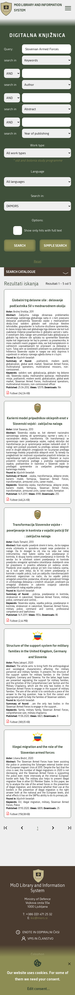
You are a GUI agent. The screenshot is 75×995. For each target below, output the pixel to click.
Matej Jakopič (20, 662)
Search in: (37, 196)
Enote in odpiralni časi (40, 932)
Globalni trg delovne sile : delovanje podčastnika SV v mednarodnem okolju (37, 303)
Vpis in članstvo (40, 938)
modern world (33, 378)
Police (17, 805)
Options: (37, 220)
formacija (31, 488)
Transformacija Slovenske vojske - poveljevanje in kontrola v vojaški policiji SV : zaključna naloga (38, 530)
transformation (13, 490)
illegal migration (31, 802)
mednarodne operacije (42, 375)
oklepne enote (60, 485)
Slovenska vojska (20, 375)
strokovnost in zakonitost (29, 606)
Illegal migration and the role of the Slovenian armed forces (37, 749)
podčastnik (19, 378)
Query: (8, 49)
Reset (37, 261)
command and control (39, 609)
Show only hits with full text (43, 230)
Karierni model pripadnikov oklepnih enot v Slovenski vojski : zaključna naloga (37, 421)
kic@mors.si (39, 918)
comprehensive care (16, 713)
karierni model (14, 488)
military (45, 802)
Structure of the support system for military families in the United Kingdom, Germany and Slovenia (37, 651)
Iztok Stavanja (20, 429)
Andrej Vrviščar (20, 311)
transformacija (44, 485)
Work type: (37, 145)
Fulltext (14, 393)
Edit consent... (38, 988)
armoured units (30, 490)
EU (19, 802)
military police (14, 609)
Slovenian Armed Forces (28, 381)
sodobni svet (25, 372)
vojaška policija (44, 603)
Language (37, 171)
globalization (48, 378)
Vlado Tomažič (20, 542)
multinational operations (55, 381)
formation (59, 490)
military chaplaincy (37, 713)
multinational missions (17, 384)
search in (10, 60)
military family (33, 710)
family (21, 710)
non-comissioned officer (43, 384)
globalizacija (39, 372)
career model (46, 490)
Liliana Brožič (20, 758)
